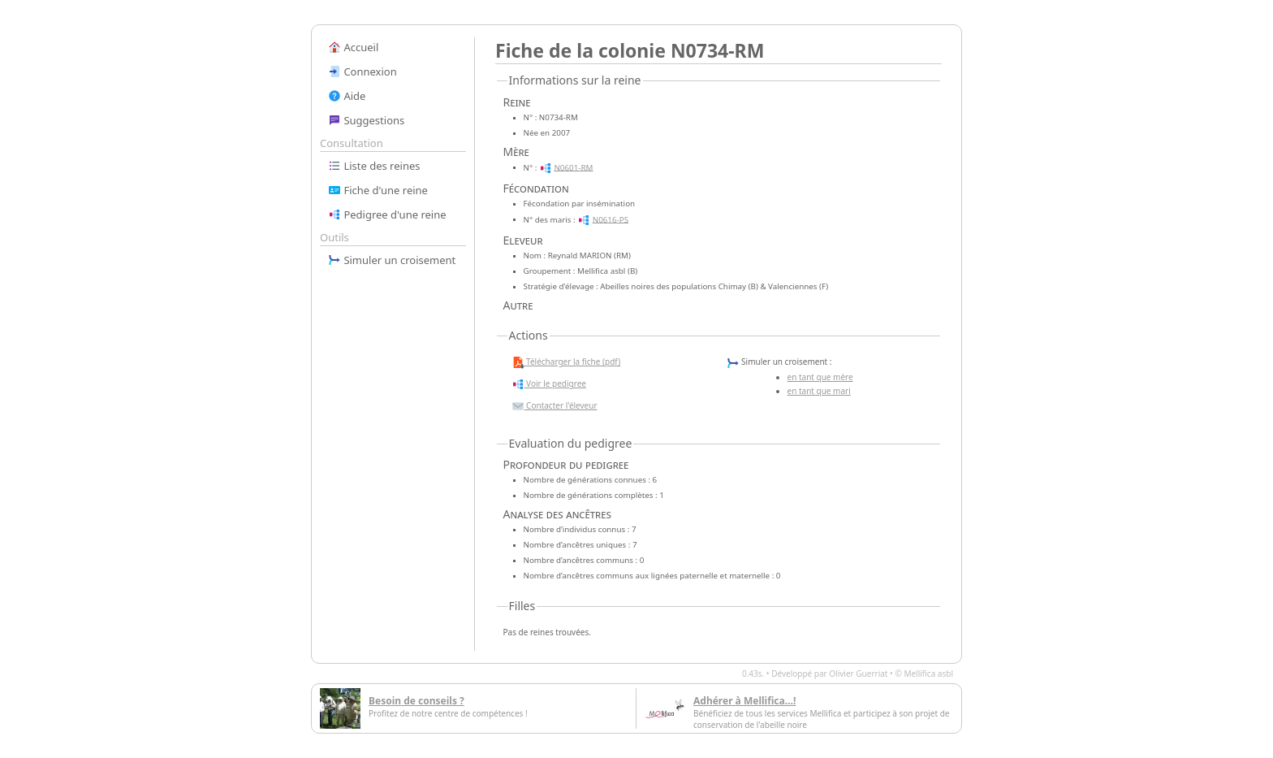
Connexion (362, 71)
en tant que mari (819, 391)
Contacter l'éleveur (554, 406)
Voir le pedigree (548, 384)
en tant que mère (820, 377)
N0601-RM (573, 167)
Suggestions (366, 120)
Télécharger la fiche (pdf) (566, 362)
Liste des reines (374, 165)
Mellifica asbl (928, 673)
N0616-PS (610, 219)
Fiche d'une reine (378, 190)
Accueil (353, 47)
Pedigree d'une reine (387, 214)
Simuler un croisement (391, 260)
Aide (346, 96)
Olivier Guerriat (858, 673)
